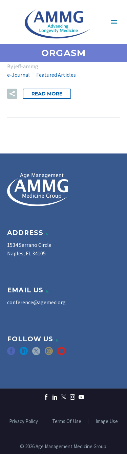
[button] (12, 94)
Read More (46, 94)
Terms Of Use (66, 421)
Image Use (107, 421)
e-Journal (18, 74)
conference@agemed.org (36, 302)
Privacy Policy (23, 421)
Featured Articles (56, 74)
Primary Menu (114, 22)
